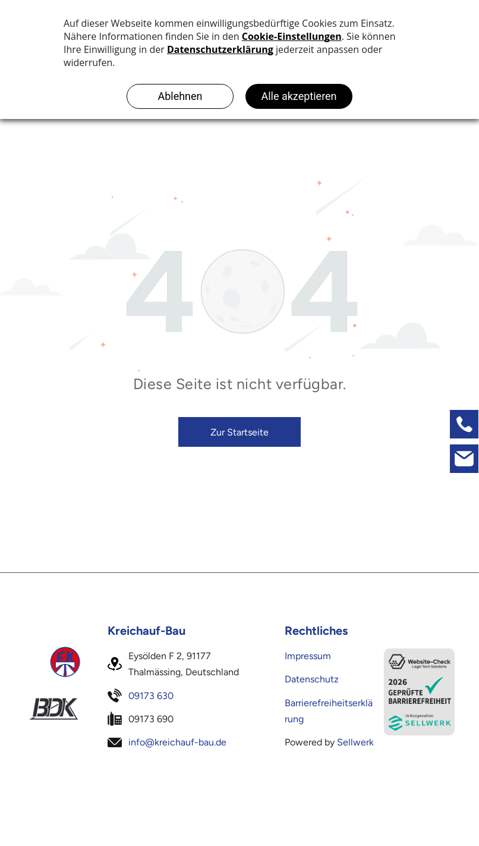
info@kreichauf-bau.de (177, 742)
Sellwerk (355, 742)
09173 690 (151, 719)
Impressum (308, 656)
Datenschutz (312, 679)
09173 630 (151, 695)
